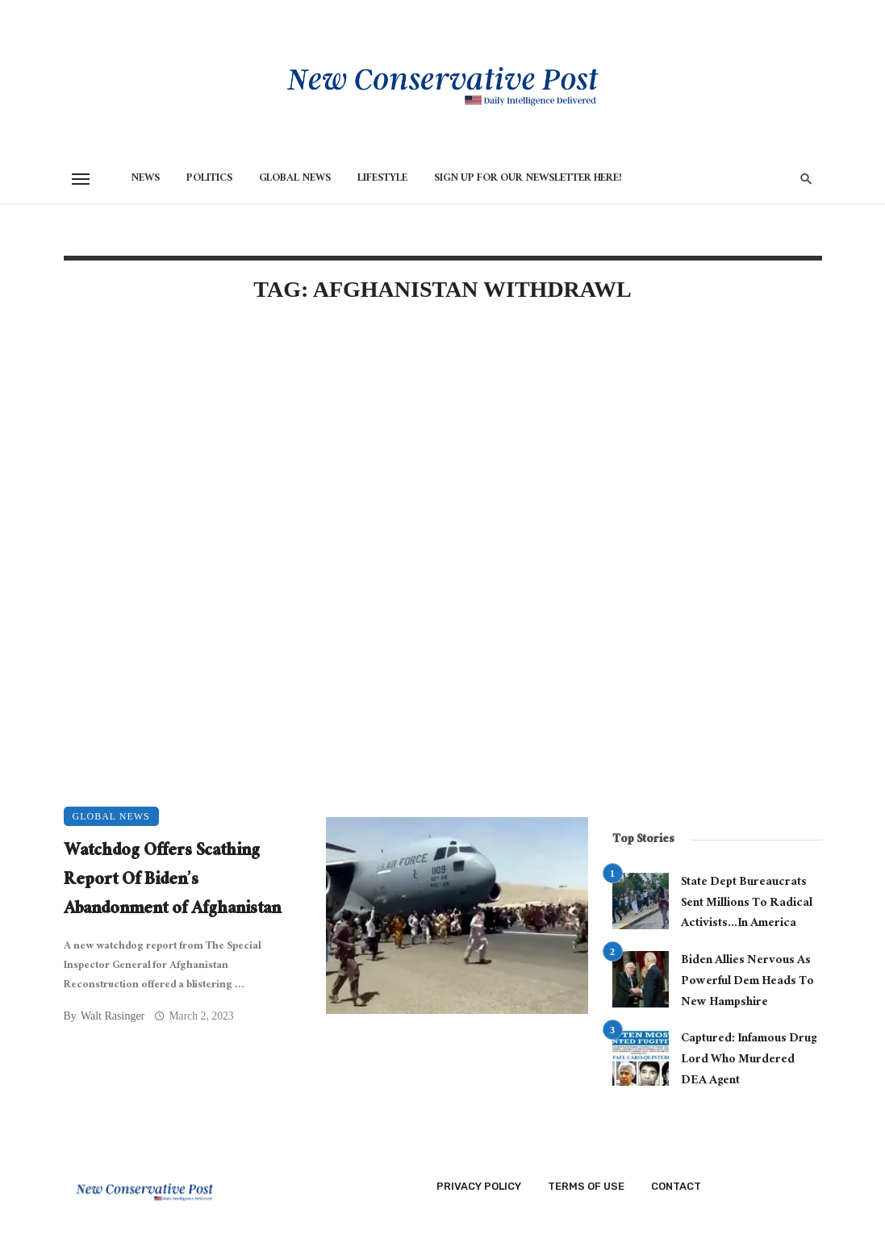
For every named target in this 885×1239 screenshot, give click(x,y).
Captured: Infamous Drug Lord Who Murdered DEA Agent (748, 1060)
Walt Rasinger (112, 1016)
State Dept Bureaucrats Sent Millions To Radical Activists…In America (746, 904)
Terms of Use (586, 1186)
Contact (676, 1186)
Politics (209, 179)
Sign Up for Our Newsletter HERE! (528, 179)
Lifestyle (382, 179)
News (145, 179)
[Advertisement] (326, 455)
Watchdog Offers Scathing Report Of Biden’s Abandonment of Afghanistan (172, 881)
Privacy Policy (478, 1186)
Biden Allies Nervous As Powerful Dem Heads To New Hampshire (747, 982)
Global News (295, 179)
